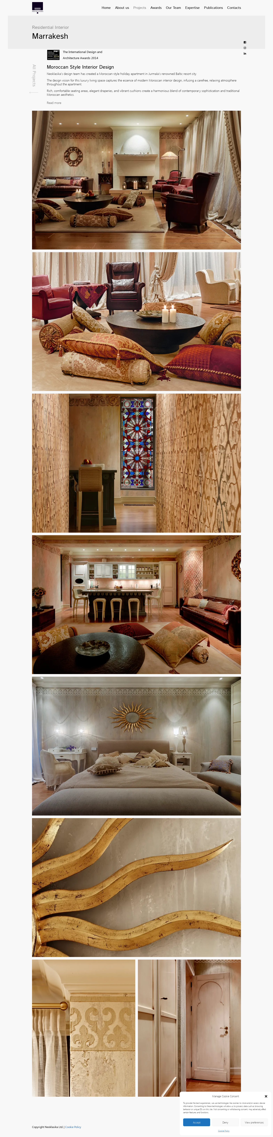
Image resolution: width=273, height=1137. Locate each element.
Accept (196, 1122)
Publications (213, 7)
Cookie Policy (223, 1131)
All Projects (33, 78)
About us (122, 7)
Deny (225, 1122)
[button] (266, 1096)
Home (106, 7)
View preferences (254, 1122)
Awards (156, 7)
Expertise (192, 7)
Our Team (173, 7)
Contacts (234, 7)
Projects (139, 7)
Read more (54, 103)
